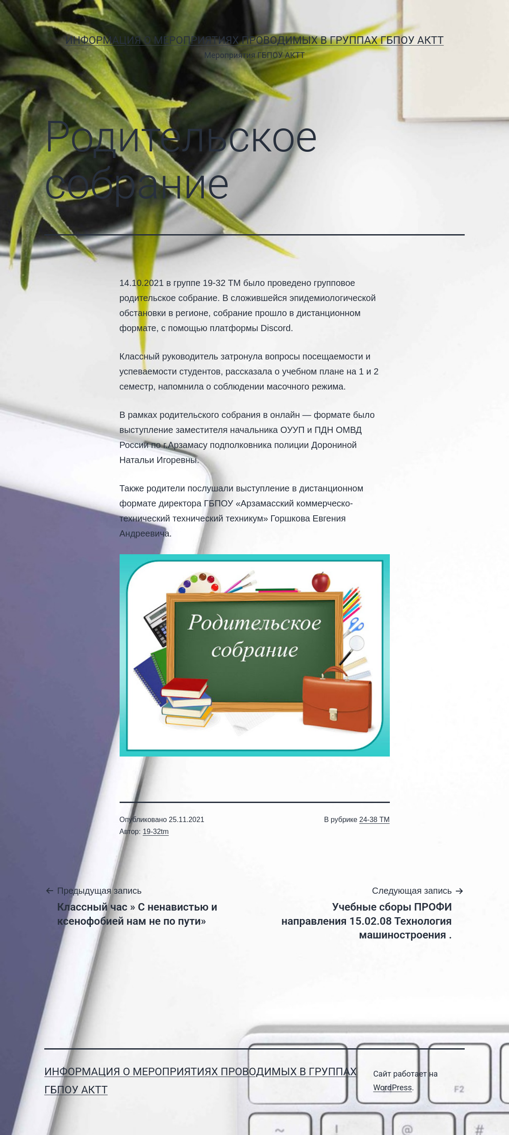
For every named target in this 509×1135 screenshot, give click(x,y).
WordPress (392, 1087)
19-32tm (156, 831)
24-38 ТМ (374, 819)
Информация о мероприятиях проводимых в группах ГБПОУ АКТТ (254, 40)
